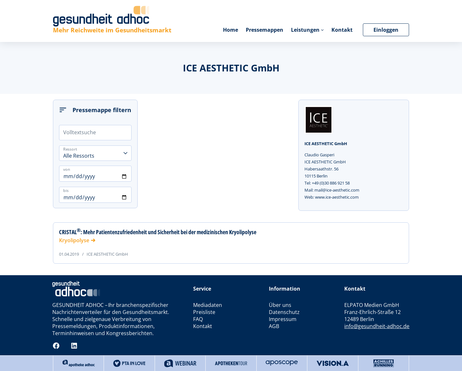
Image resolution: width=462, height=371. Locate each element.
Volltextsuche (79, 132)
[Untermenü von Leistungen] (322, 29)
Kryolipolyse (74, 240)
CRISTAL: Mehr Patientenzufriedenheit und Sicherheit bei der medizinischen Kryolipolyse (157, 231)
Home (230, 29)
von (66, 169)
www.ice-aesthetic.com (337, 197)
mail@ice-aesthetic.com (336, 190)
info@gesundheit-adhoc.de (376, 326)
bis (66, 190)
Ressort (70, 149)
